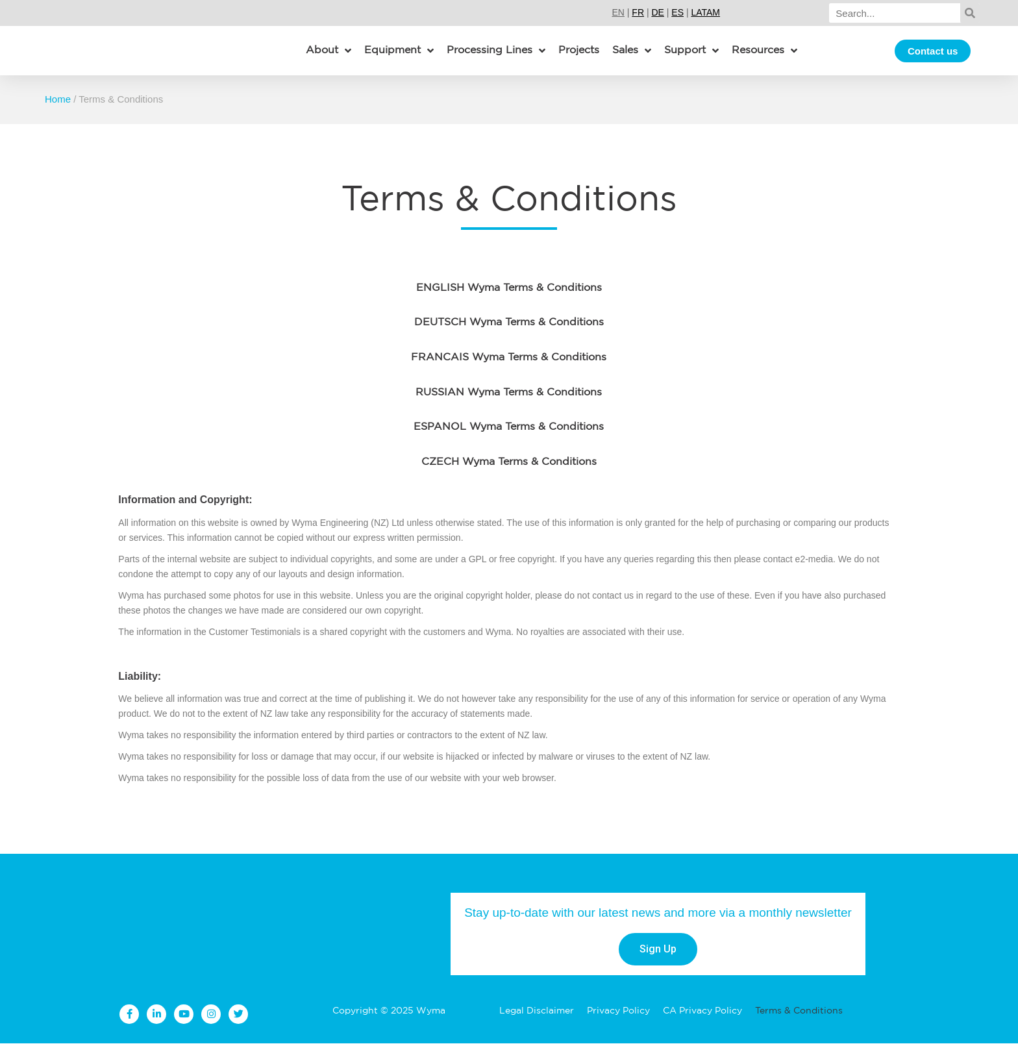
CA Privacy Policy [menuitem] (702, 1024)
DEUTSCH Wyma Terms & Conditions (509, 336)
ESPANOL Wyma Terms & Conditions (509, 440)
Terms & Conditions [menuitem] (799, 1024)
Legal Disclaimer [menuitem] (536, 1024)
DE (657, 12)
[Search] (894, 13)
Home (58, 112)
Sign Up (658, 962)
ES (677, 12)
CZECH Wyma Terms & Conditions (509, 475)
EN (618, 12)
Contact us (933, 57)
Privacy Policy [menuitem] (618, 1024)
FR (638, 12)
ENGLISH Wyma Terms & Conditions (509, 301)
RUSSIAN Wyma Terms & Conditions (509, 406)
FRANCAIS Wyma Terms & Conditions (508, 371)
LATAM (705, 12)
